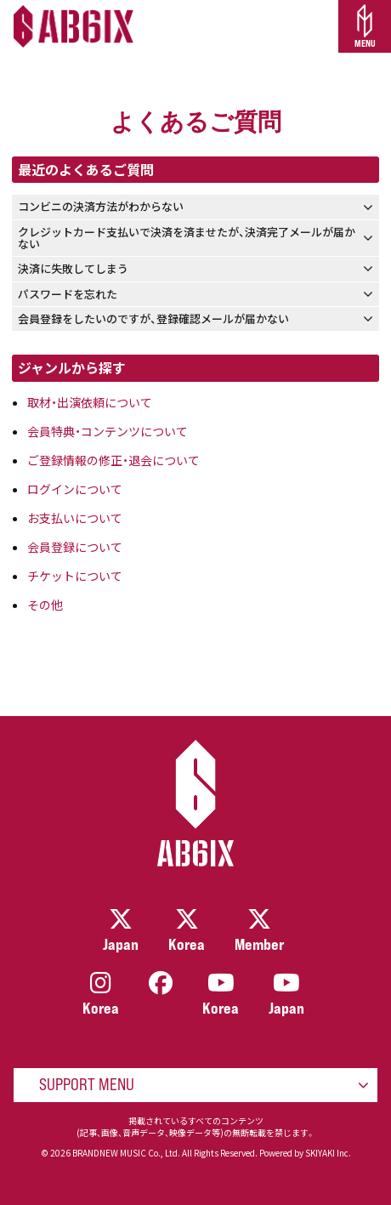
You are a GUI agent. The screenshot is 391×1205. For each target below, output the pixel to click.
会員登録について (74, 546)
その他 (45, 604)
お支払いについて (74, 517)
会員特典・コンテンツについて (107, 431)
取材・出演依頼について (89, 402)
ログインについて (74, 488)
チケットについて (74, 575)
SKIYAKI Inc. (328, 1152)
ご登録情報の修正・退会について (113, 460)
